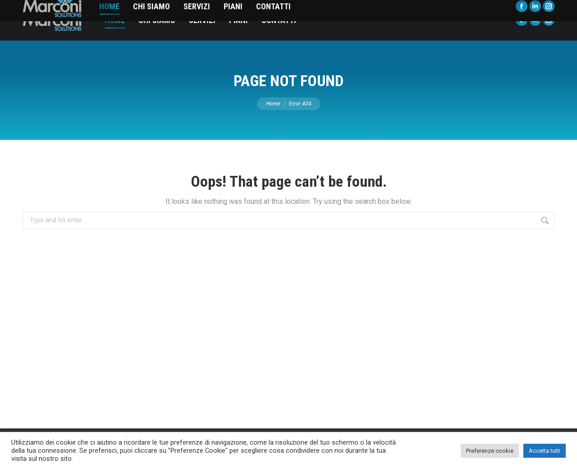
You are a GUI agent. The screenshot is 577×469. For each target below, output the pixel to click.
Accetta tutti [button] (544, 450)
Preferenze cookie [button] (489, 450)
